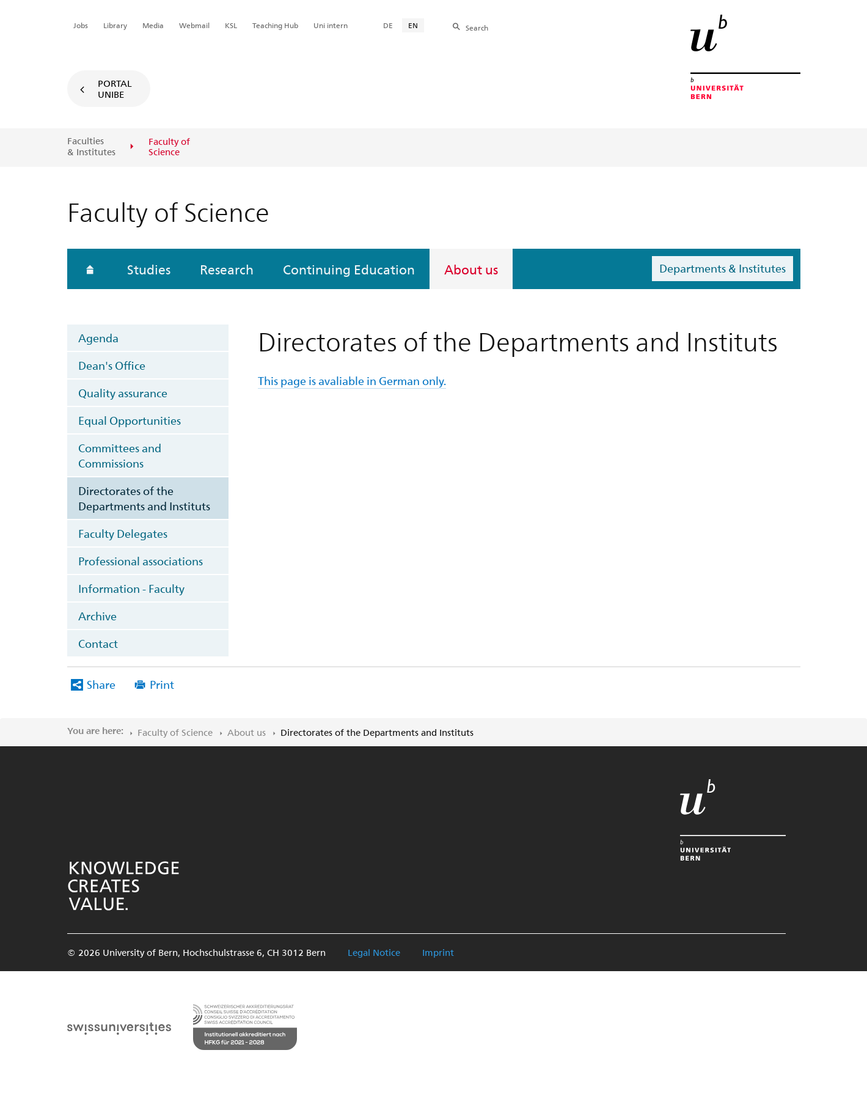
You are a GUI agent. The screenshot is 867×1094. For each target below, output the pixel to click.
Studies (148, 268)
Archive (97, 615)
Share (101, 684)
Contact (98, 643)
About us (471, 268)
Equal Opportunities (129, 420)
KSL (231, 25)
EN (413, 25)
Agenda (98, 337)
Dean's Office (111, 365)
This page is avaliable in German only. (352, 380)
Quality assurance (122, 392)
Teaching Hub (275, 25)
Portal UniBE (115, 88)
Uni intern (330, 25)
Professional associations (140, 560)
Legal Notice (374, 952)
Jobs (80, 25)
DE (388, 25)
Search (477, 27)
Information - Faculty (131, 588)
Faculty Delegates (122, 533)
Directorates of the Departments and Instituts (144, 498)
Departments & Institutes (722, 268)
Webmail (194, 25)
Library (115, 25)
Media (153, 25)
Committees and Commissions (119, 455)
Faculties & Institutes (91, 146)
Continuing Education (349, 268)
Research (227, 268)
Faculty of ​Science (175, 732)
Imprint (438, 952)
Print (162, 684)
